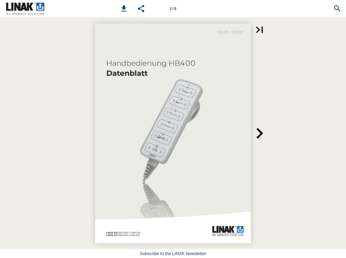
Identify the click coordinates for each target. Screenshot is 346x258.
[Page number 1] (173, 8)
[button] (123, 8)
